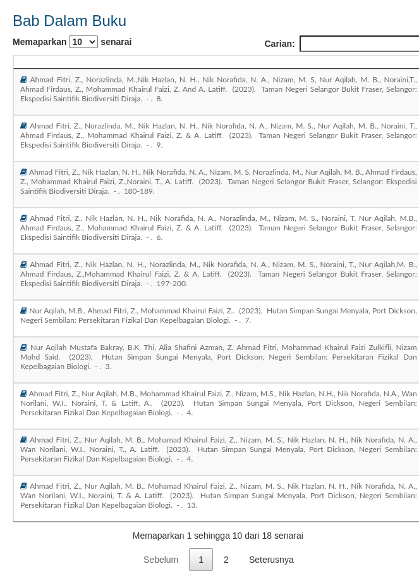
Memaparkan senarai (72, 41)
